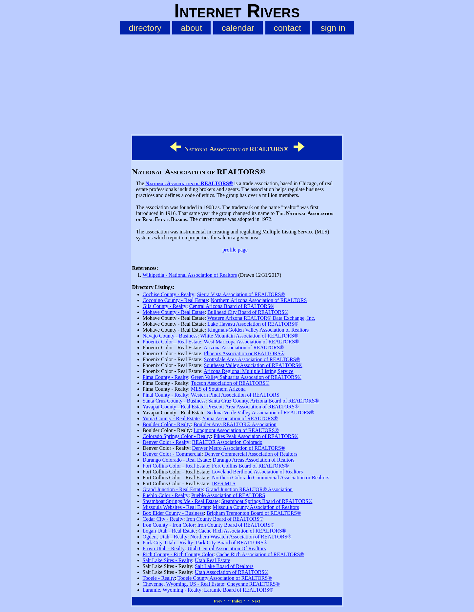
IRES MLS (224, 483)
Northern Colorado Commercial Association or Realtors (270, 477)
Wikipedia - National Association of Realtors (190, 275)
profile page (235, 249)
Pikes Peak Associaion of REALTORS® (256, 436)
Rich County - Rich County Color (178, 554)
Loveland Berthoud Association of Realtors (257, 471)
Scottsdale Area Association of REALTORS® (252, 359)
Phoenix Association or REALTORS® (244, 353)
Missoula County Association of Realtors (256, 507)
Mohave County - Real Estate (174, 312)
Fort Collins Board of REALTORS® (250, 466)
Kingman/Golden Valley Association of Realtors (258, 330)
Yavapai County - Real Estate (174, 406)
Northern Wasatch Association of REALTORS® (240, 536)
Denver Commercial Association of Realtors (250, 454)
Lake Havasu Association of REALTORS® (252, 324)
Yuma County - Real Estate (171, 418)
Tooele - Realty (159, 578)
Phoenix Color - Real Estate (172, 341)
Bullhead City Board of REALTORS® (247, 312)
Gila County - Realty (165, 306)
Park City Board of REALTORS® (231, 542)
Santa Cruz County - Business (174, 401)
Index (237, 601)
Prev (218, 601)
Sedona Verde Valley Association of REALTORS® (260, 412)
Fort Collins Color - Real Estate (176, 466)
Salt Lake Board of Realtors (224, 566)
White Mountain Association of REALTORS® (249, 336)
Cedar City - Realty (163, 519)
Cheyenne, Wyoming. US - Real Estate (183, 584)
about (191, 28)
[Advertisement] (237, 83)
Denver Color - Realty (166, 442)
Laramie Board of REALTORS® (238, 590)
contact (287, 28)
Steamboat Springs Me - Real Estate (181, 501)
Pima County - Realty (165, 377)
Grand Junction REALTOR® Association (249, 489)
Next (256, 601)
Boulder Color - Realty (167, 424)
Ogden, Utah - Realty (165, 536)
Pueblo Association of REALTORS (228, 495)
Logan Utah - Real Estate (169, 531)
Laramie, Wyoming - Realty (172, 590)
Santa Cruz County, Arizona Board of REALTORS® (263, 401)
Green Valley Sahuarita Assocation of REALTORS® (246, 377)
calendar (238, 28)
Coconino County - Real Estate (175, 300)
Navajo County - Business (170, 336)
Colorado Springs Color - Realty (177, 436)
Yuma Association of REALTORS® (240, 418)
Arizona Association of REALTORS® (244, 347)
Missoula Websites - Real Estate (176, 507)
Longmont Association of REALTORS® (236, 430)
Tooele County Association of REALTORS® (224, 578)
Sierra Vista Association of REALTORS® (241, 294)
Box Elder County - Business (173, 513)
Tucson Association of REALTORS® (230, 383)
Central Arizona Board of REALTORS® (231, 306)
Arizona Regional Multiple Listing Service (249, 371)
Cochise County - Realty (169, 294)
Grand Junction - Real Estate (173, 489)
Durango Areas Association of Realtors (254, 460)
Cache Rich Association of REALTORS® (242, 531)
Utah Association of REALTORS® (231, 572)
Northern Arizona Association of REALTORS (259, 300)
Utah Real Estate (212, 560)
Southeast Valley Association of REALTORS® (253, 365)
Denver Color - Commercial (172, 454)
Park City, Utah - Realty (168, 542)
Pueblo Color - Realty (166, 495)
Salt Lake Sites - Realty (167, 560)
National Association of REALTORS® (189, 183)
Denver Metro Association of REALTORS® (238, 448)
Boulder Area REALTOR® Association (235, 424)
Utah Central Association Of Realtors (226, 548)
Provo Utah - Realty (164, 548)
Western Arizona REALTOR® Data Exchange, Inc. (261, 318)
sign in (333, 28)
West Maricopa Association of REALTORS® (251, 341)
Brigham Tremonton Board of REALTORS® (254, 513)
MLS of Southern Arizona (218, 389)
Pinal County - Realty (165, 395)
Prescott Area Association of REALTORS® (253, 406)
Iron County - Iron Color (169, 525)
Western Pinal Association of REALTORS (235, 395)
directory (145, 28)
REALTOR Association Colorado (227, 442)
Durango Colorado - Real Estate (176, 460)
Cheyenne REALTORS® (253, 584)
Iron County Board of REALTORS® (224, 519)
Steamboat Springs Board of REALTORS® (266, 501)
